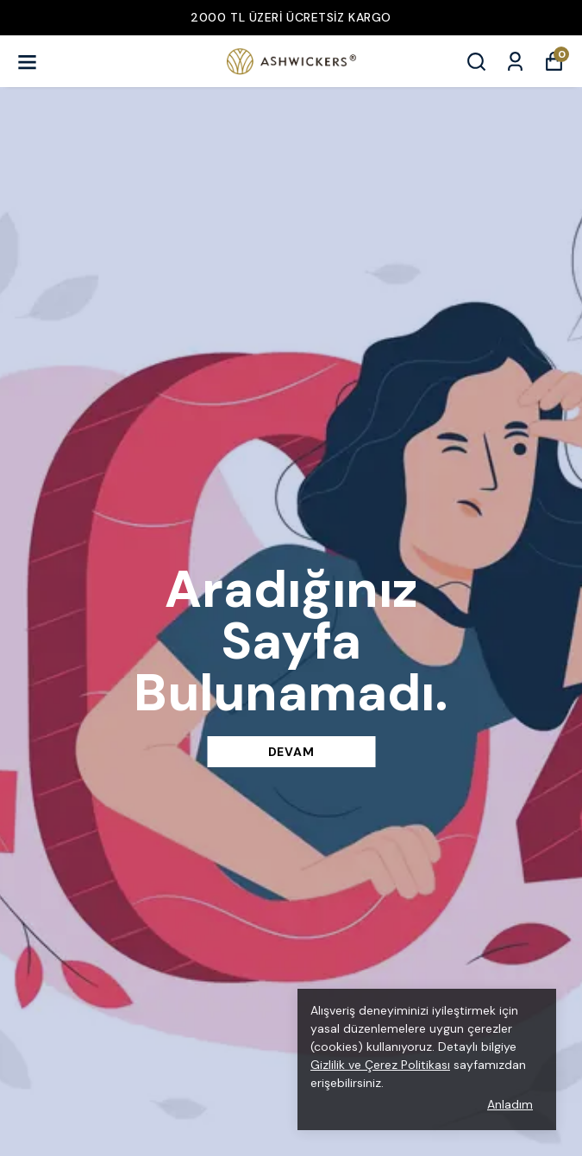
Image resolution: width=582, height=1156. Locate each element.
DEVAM (291, 751)
